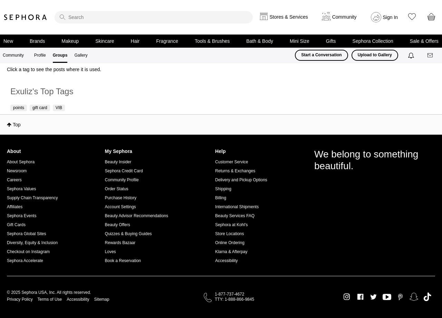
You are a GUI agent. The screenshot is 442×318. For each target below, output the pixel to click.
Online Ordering (229, 242)
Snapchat (414, 297)
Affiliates (14, 206)
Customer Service (231, 162)
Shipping (223, 188)
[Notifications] (411, 55)
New (8, 41)
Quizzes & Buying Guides (128, 233)
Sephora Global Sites (26, 233)
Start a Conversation (321, 54)
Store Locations (229, 233)
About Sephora (21, 162)
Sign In (390, 17)
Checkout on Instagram (28, 251)
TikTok (427, 297)
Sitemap (101, 299)
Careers (14, 179)
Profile (40, 55)
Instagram (347, 297)
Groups (60, 55)
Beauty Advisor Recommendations (136, 215)
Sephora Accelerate (25, 260)
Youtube (387, 297)
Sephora (25, 17)
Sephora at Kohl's (231, 224)
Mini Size (299, 41)
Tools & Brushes (212, 41)
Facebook (360, 297)
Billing (220, 197)
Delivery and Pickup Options (241, 179)
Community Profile (122, 179)
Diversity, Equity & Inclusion (32, 242)
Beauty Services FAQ (234, 215)
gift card (39, 107)
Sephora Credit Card (124, 170)
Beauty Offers (117, 224)
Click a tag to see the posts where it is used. (54, 69)
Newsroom (17, 170)
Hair (135, 41)
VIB (59, 107)
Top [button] (17, 124)
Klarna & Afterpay (231, 251)
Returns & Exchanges (235, 170)
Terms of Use (50, 299)
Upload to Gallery (375, 54)
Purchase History (120, 197)
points (18, 107)
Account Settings (120, 206)
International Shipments (237, 206)
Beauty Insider (118, 162)
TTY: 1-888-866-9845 (234, 299)
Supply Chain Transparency (32, 197)
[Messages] (431, 55)
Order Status (116, 188)
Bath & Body (259, 41)
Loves (110, 251)
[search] (154, 17)
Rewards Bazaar (120, 242)
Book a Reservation (123, 260)
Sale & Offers (424, 41)
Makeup (70, 41)
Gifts (331, 41)
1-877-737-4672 (229, 294)
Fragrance (167, 41)
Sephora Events (21, 215)
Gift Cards (16, 224)
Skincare (104, 41)
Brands (37, 41)
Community (13, 55)
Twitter (373, 297)
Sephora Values (21, 188)
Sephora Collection (373, 41)
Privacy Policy (20, 299)
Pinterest (400, 297)
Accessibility (226, 260)
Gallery (80, 55)
